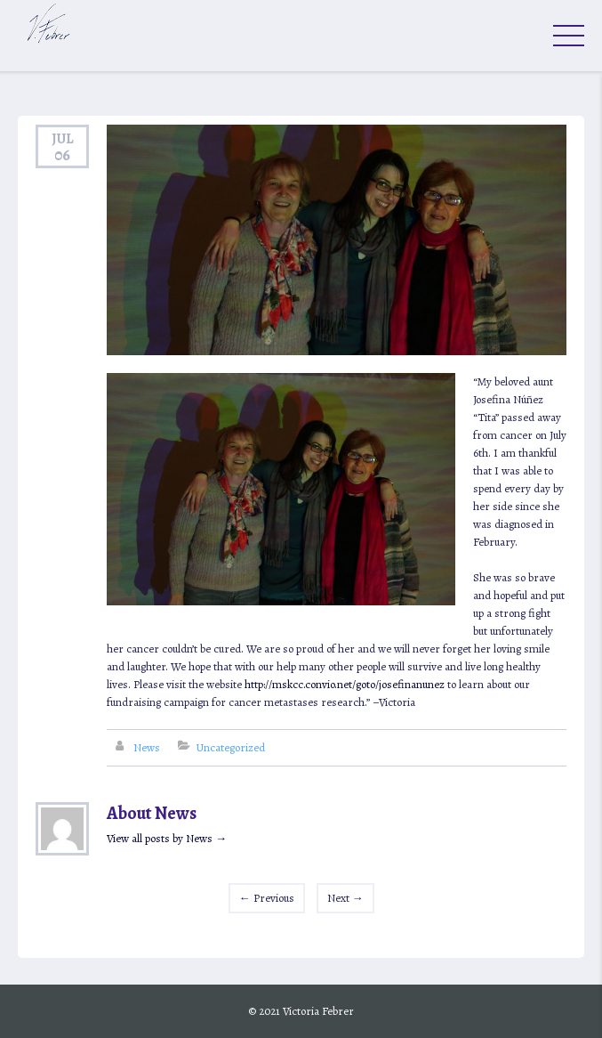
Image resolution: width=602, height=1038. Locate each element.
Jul (63, 138)
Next (345, 897)
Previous (266, 897)
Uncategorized (230, 747)
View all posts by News (167, 838)
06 (62, 155)
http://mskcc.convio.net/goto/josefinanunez (345, 684)
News (146, 747)
